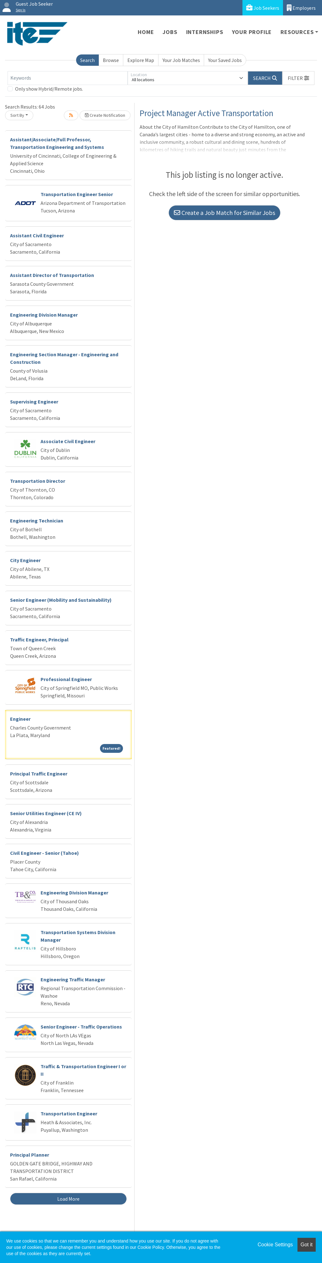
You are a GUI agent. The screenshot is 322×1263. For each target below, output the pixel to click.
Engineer (20, 719)
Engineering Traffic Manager (73, 979)
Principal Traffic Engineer (38, 773)
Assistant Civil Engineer (37, 235)
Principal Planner (29, 1155)
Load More (68, 1199)
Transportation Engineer (69, 1113)
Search (87, 60)
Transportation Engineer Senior (77, 194)
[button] (298, 78)
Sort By (17, 115)
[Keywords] (68, 78)
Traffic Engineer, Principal (39, 639)
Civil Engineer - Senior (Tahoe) (44, 853)
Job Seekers (262, 8)
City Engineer (25, 560)
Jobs (170, 32)
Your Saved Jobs (225, 60)
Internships (204, 32)
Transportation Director (37, 481)
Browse (111, 60)
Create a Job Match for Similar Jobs (224, 213)
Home (146, 32)
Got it (307, 1244)
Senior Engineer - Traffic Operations (81, 1026)
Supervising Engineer (34, 401)
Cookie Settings (275, 1244)
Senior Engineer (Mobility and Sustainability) (61, 600)
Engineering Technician (36, 520)
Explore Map (140, 60)
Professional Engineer (66, 679)
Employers (301, 8)
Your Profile (252, 32)
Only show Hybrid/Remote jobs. (49, 89)
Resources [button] (297, 32)
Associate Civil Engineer (68, 441)
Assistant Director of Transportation (52, 275)
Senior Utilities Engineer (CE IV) (46, 813)
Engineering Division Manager (44, 315)
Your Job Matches (181, 60)
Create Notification (105, 115)
